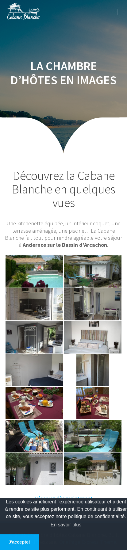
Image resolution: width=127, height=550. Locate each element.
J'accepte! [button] (19, 542)
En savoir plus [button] (66, 524)
